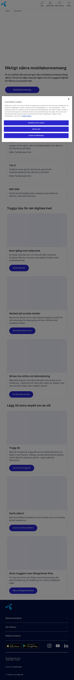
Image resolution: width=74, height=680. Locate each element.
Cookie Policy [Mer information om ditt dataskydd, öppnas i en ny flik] (26, 116)
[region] (37, 119)
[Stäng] (68, 99)
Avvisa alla (36, 129)
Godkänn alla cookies (36, 123)
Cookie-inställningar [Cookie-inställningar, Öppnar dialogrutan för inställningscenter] (36, 135)
